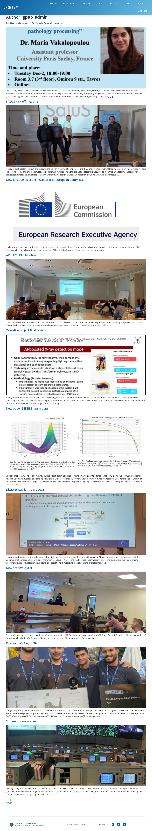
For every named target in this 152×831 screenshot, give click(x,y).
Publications (69, 3)
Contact (142, 11)
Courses (112, 3)
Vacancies (127, 3)
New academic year (19, 568)
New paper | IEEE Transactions (27, 408)
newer (10, 802)
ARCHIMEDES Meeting (21, 255)
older (9, 799)
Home (53, 3)
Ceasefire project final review (26, 330)
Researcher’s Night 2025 (22, 643)
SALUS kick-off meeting (22, 101)
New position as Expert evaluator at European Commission (46, 180)
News (141, 3)
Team (98, 3)
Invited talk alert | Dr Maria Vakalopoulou (34, 23)
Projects (85, 3)
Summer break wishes (21, 721)
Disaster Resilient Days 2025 (25, 489)
